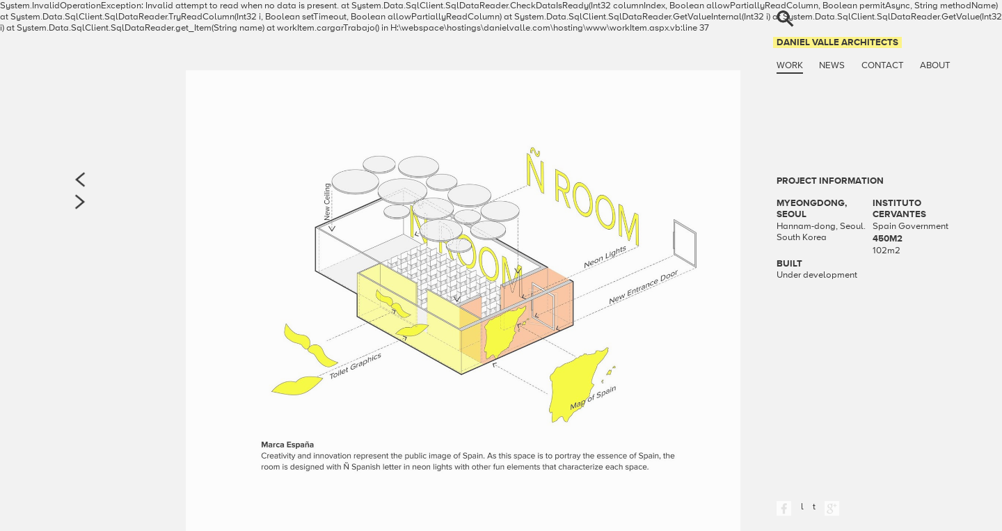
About (935, 65)
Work (790, 65)
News (832, 65)
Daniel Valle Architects (837, 42)
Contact (882, 65)
